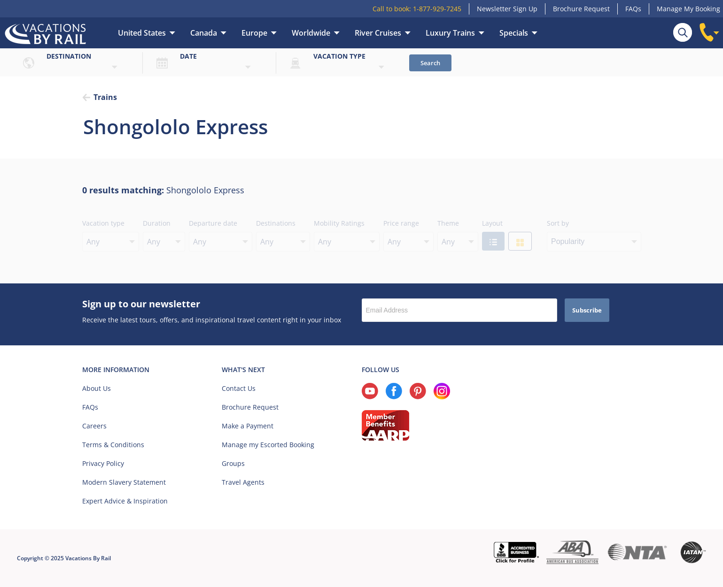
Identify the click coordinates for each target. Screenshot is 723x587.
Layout (492, 223)
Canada (203, 33)
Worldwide (311, 33)
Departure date (213, 223)
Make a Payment (247, 425)
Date (188, 56)
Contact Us (239, 388)
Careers (94, 425)
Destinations (275, 223)
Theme (448, 223)
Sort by (558, 223)
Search (430, 63)
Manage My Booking (688, 8)
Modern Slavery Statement (124, 482)
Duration (157, 223)
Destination (69, 56)
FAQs (633, 8)
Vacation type (339, 56)
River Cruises (378, 33)
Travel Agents (243, 482)
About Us (96, 388)
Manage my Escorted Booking (268, 444)
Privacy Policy (103, 463)
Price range (401, 223)
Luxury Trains (450, 33)
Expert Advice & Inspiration (125, 500)
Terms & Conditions (113, 444)
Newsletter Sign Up (507, 8)
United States (142, 33)
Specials (513, 33)
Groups (233, 463)
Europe (254, 33)
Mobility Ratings (339, 223)
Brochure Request (581, 8)
